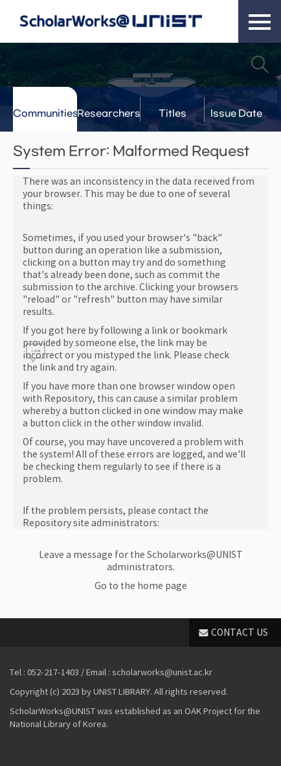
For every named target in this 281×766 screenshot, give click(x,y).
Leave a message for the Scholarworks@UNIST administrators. (141, 561)
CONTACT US (239, 632)
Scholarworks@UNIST (110, 21)
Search (259, 64)
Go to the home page (141, 586)
